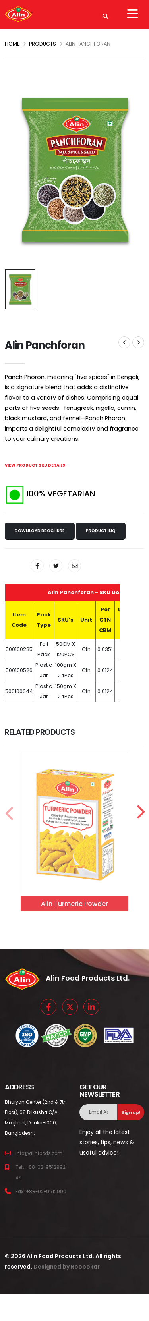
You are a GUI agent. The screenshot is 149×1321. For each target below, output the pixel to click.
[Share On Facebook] (37, 565)
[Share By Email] (74, 565)
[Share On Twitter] (55, 565)
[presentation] (9, 808)
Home (12, 44)
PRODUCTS (42, 44)
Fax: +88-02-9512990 (40, 1184)
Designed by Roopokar (66, 1259)
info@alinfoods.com (38, 1146)
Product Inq (101, 531)
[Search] (105, 14)
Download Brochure (40, 531)
